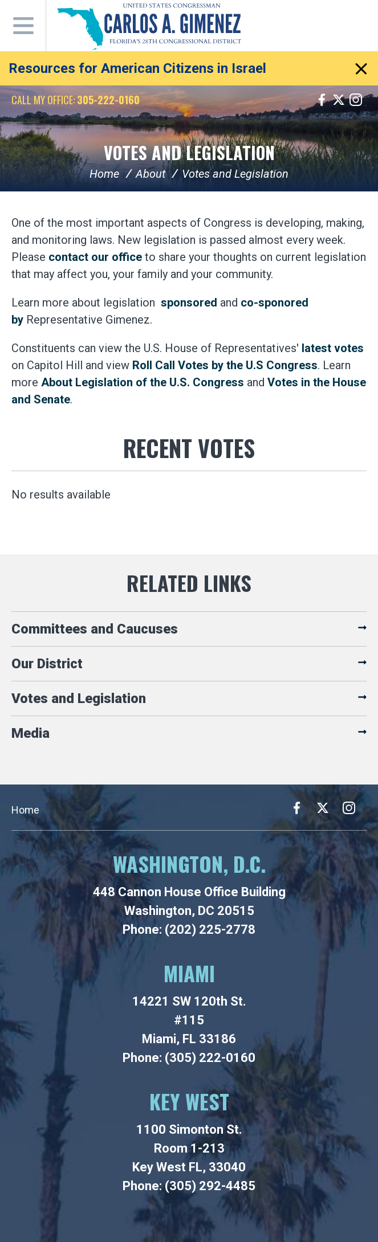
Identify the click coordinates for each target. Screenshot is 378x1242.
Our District (47, 664)
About (150, 174)
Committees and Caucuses (94, 629)
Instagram (355, 99)
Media (30, 733)
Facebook (321, 99)
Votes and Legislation (189, 152)
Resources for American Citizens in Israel (137, 68)
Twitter (338, 99)
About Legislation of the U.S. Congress (142, 382)
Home (104, 174)
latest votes (333, 348)
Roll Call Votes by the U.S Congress (225, 365)
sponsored (189, 302)
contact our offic (92, 257)
